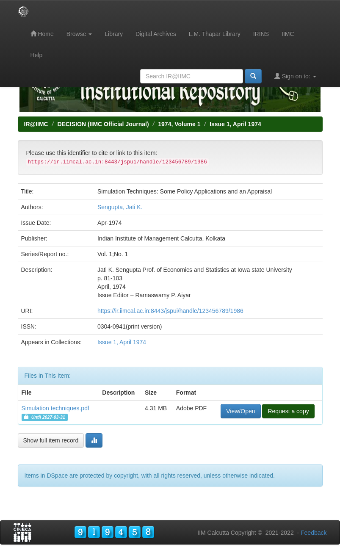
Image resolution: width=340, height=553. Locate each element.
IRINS (261, 33)
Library (114, 33)
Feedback (313, 532)
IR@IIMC (36, 124)
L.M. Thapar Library (214, 33)
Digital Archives (155, 33)
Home (42, 33)
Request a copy (288, 411)
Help (36, 55)
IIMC (288, 33)
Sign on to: (295, 76)
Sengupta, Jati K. (120, 207)
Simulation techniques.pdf (55, 408)
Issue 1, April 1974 (235, 124)
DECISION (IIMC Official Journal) (103, 124)
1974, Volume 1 (179, 124)
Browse (79, 33)
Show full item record (51, 440)
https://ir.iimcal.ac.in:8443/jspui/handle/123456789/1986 (170, 310)
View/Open (240, 411)
